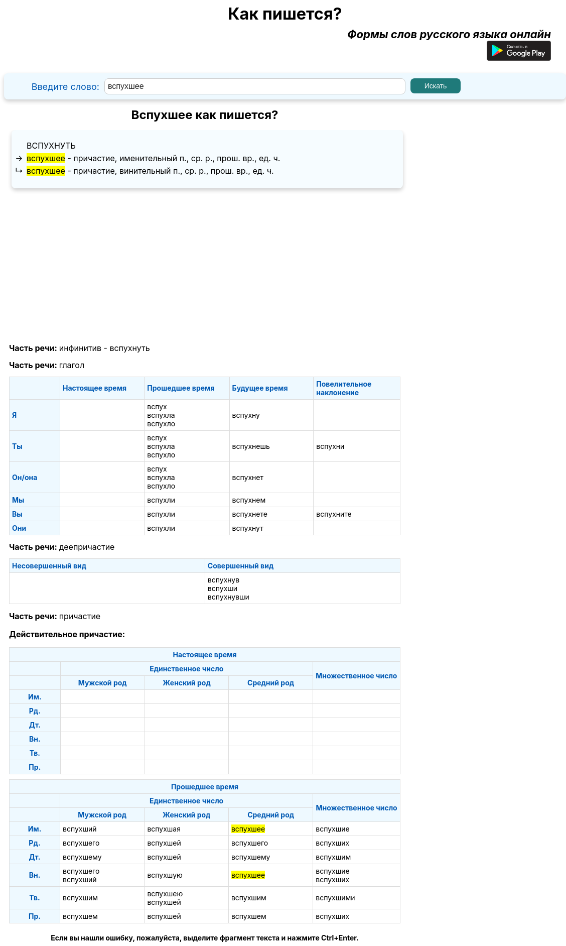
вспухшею (165, 893)
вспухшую (164, 875)
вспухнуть (51, 146)
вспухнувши (228, 597)
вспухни (330, 446)
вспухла (161, 415)
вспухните (333, 514)
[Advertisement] (204, 266)
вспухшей (164, 843)
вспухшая (164, 828)
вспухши (222, 588)
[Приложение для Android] (519, 56)
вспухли (161, 500)
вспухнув (223, 579)
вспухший (80, 828)
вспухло (161, 423)
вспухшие (332, 828)
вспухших (332, 843)
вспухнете (249, 514)
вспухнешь (251, 446)
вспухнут (247, 528)
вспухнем (249, 500)
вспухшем (80, 916)
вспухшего (81, 843)
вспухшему (82, 857)
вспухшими (335, 897)
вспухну (246, 415)
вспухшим (333, 857)
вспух (157, 406)
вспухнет (247, 477)
